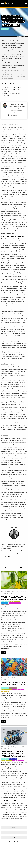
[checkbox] (1, 824)
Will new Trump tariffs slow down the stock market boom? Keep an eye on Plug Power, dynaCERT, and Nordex (14, 597)
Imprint (6, 842)
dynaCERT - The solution (12, 87)
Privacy (11, 842)
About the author (6, 556)
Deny (14, 837)
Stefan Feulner (14, 541)
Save (14, 832)
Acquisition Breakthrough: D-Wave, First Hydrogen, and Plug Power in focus (13, 684)
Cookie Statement (19, 842)
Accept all (14, 827)
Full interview (14, 115)
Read (3, 652)
